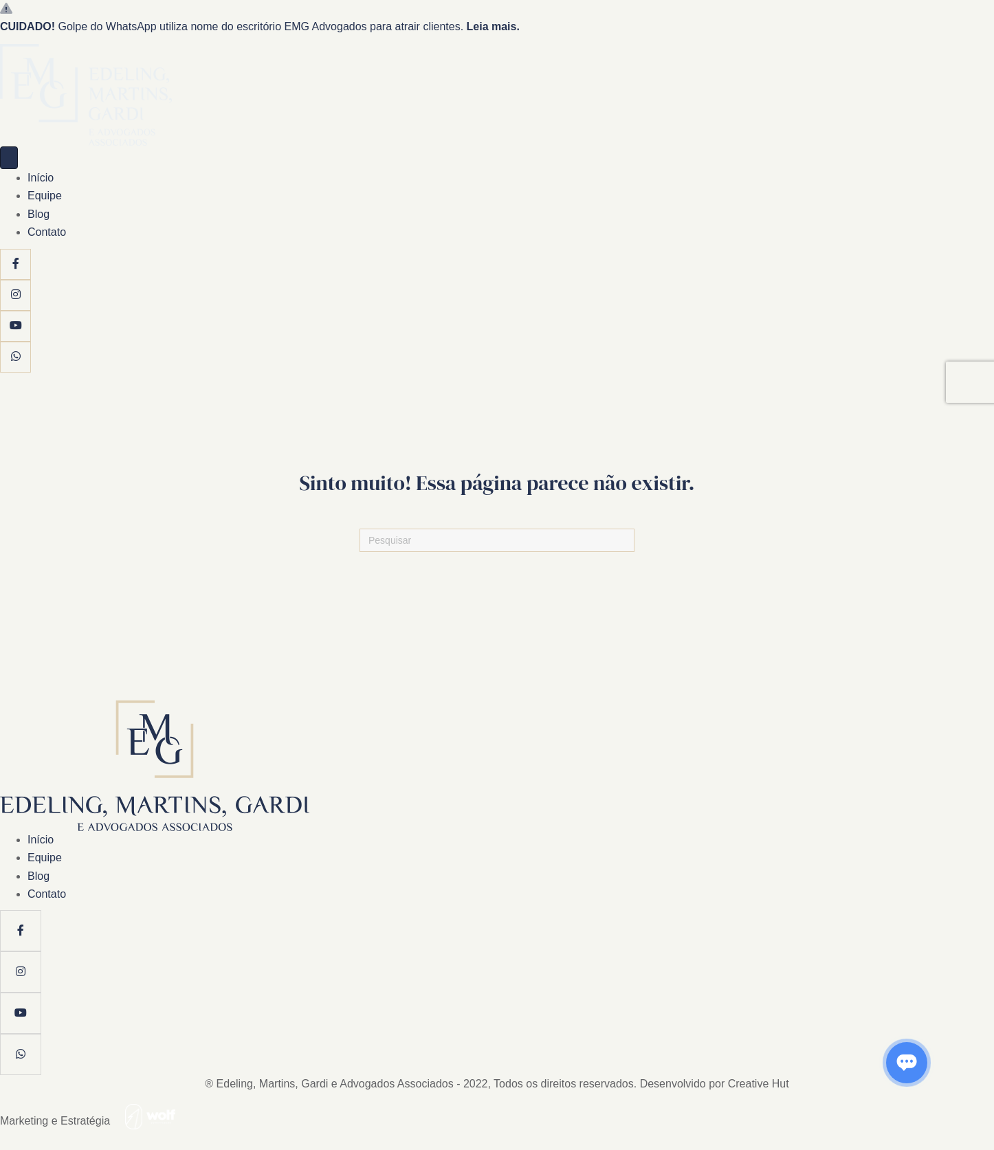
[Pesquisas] (497, 540)
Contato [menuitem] (46, 232)
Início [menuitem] (40, 178)
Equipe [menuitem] (44, 195)
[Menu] (9, 157)
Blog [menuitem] (38, 214)
